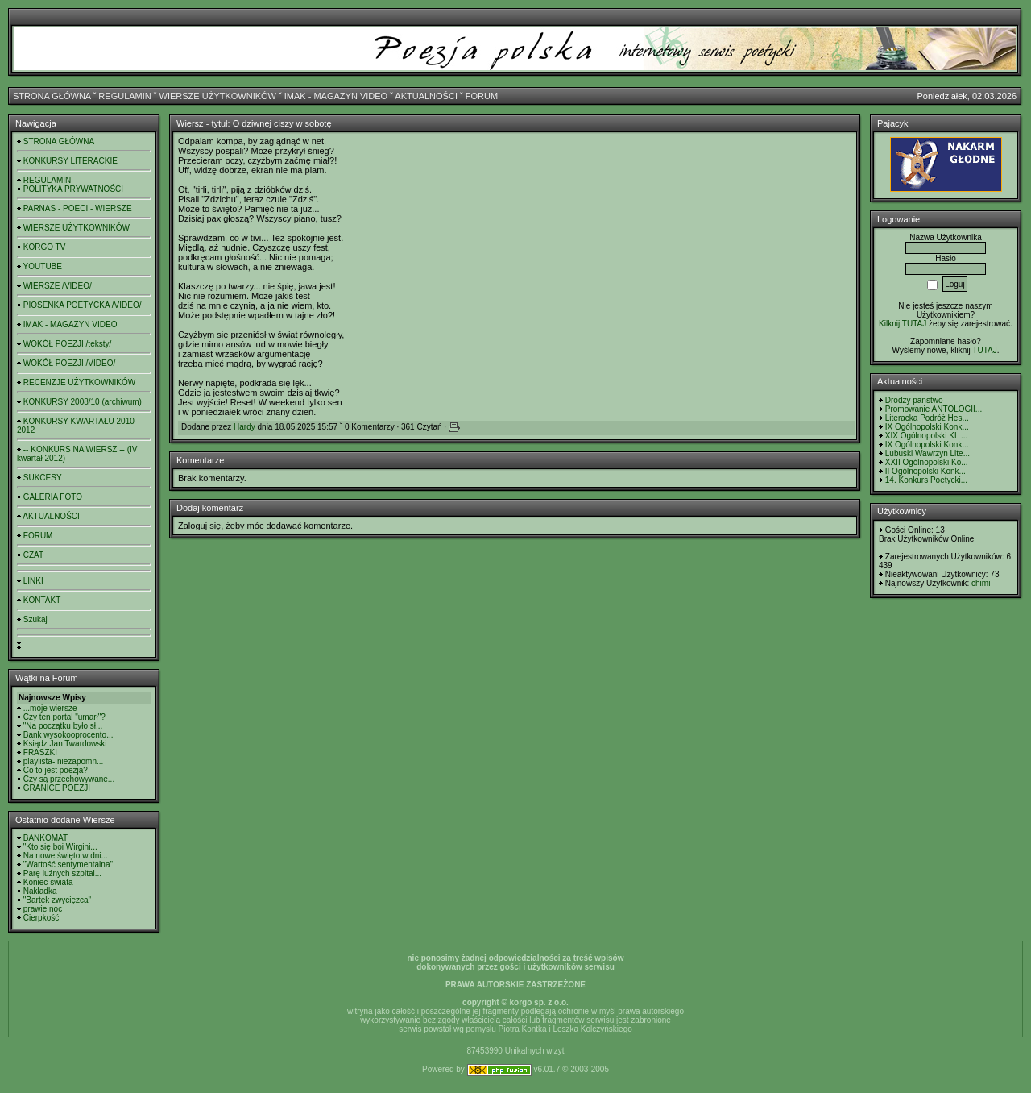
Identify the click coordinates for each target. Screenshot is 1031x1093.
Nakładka (40, 891)
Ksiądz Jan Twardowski (65, 743)
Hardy (244, 426)
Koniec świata (48, 882)
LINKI (33, 580)
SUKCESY (42, 477)
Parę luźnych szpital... (62, 873)
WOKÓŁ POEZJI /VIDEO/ (69, 363)
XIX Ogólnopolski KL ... (926, 435)
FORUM (482, 96)
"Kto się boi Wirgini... (60, 846)
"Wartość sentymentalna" (68, 864)
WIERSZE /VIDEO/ (57, 285)
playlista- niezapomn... (63, 761)
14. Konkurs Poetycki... (926, 480)
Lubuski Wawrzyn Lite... (927, 453)
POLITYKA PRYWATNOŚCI (73, 189)
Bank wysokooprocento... (68, 734)
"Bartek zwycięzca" (57, 900)
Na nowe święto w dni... (65, 855)
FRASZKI (40, 752)
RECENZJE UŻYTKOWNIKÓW (79, 382)
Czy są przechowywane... (68, 779)
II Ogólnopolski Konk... (925, 471)
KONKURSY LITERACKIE (70, 160)
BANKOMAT (45, 837)
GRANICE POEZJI (56, 787)
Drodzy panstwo (914, 400)
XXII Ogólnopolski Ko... (926, 462)
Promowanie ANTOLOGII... (933, 409)
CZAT (33, 555)
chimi (980, 583)
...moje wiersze (50, 708)
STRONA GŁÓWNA (52, 96)
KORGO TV (44, 247)
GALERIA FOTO (52, 496)
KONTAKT (41, 600)
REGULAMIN (124, 96)
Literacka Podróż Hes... (927, 418)
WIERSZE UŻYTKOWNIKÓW (217, 96)
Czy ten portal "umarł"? (64, 717)
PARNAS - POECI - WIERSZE (77, 208)
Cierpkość (41, 917)
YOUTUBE (42, 266)
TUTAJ (984, 350)
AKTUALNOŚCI (426, 96)
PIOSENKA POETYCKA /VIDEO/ (82, 305)
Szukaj (35, 619)
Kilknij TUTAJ (902, 323)
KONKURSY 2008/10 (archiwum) (82, 401)
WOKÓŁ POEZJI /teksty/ (67, 343)
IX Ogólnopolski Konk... (927, 426)
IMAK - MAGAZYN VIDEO (335, 96)
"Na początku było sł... (63, 725)
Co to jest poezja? (55, 770)
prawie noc (42, 908)
